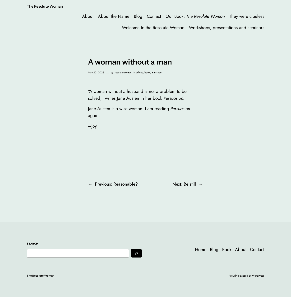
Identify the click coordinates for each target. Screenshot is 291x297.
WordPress (258, 276)
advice (139, 72)
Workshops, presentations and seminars (226, 27)
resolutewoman (123, 72)
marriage (156, 72)
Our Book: (195, 16)
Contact (154, 16)
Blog (138, 16)
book (147, 72)
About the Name (113, 16)
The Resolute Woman (45, 6)
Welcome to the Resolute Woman (153, 27)
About (88, 16)
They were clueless (246, 16)
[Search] (136, 253)
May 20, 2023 (96, 72)
